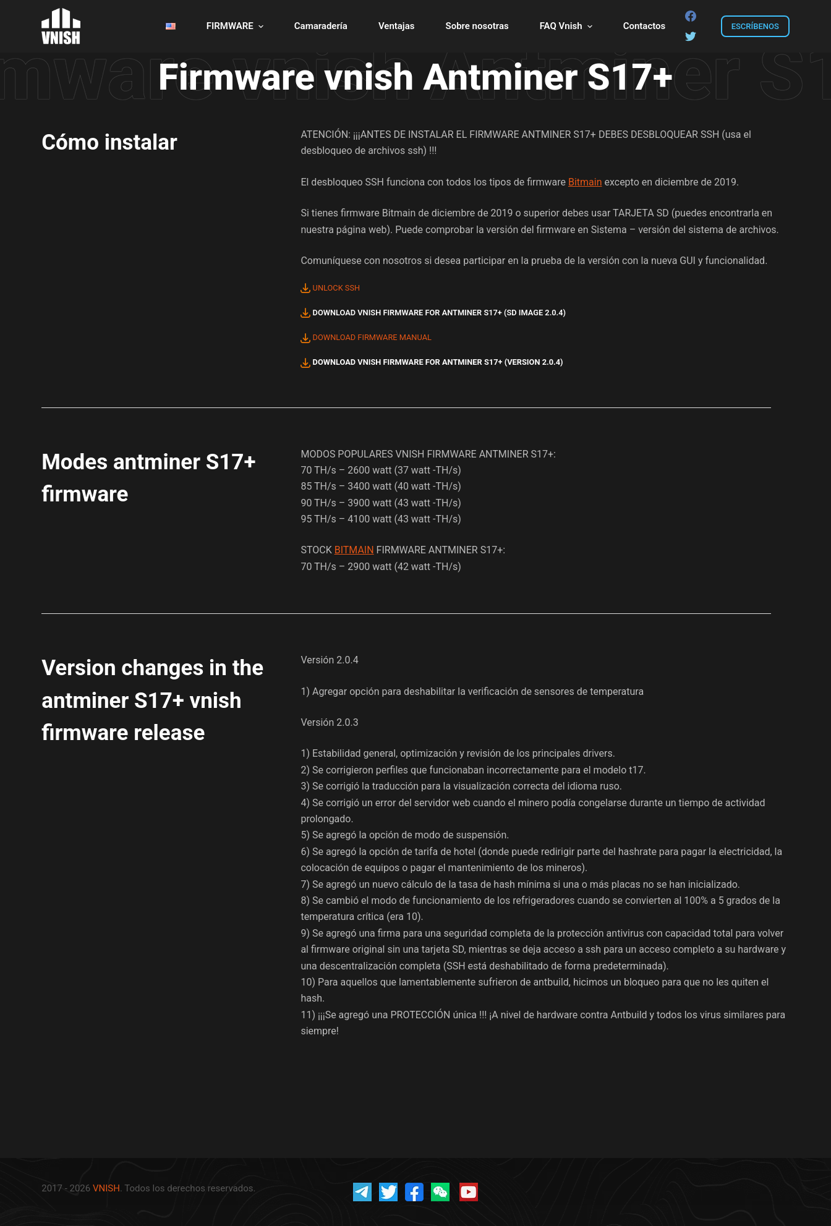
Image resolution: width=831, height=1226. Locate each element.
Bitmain (585, 182)
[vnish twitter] (388, 1191)
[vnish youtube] (468, 1191)
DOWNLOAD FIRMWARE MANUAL (365, 337)
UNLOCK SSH (330, 287)
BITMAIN (354, 550)
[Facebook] (690, 16)
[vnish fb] (414, 1191)
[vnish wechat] (440, 1191)
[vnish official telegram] (362, 1191)
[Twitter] (690, 36)
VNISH (106, 1188)
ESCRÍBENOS (755, 26)
